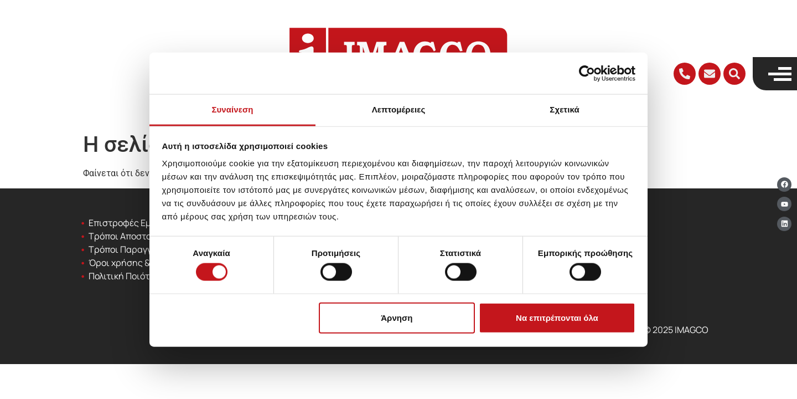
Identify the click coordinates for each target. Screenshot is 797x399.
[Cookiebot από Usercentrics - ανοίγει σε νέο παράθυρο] (587, 73)
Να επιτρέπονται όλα (557, 317)
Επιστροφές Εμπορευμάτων (146, 223)
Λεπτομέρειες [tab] (399, 109)
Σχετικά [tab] (564, 109)
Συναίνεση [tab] (232, 109)
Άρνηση (396, 317)
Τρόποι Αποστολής (127, 236)
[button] (734, 74)
